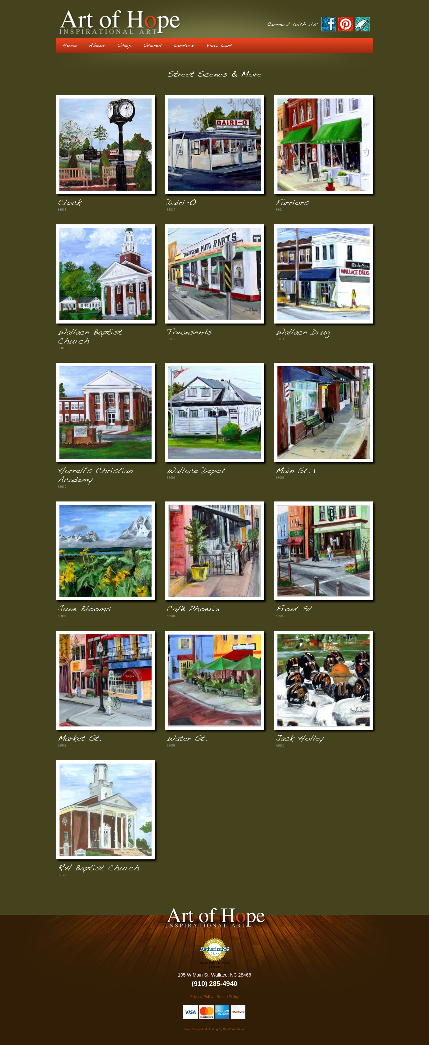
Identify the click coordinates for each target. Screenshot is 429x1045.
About (97, 45)
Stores (152, 45)
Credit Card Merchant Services (214, 965)
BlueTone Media (234, 1029)
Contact (184, 45)
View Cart (219, 45)
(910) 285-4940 (214, 983)
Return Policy (228, 997)
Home (69, 45)
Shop (124, 45)
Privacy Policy (202, 997)
